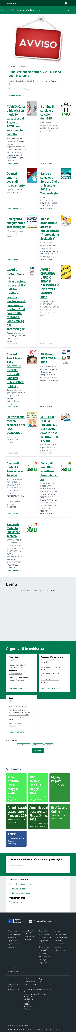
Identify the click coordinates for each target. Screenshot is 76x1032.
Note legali (42, 959)
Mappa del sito (12, 1020)
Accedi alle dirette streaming (61, 939)
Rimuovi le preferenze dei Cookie (18, 1025)
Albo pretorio (12, 947)
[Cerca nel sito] (68, 10)
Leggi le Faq (43, 963)
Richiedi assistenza (14, 934)
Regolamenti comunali (43, 942)
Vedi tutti (38, 750)
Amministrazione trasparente (29, 938)
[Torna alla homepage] (42, 921)
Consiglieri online (60, 934)
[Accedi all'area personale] (67, 3)
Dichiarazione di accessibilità (44, 948)
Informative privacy (45, 937)
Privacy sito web (44, 934)
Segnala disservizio (14, 944)
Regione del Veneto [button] (11, 3)
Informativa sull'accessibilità (44, 955)
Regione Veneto (13, 971)
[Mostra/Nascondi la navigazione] (2, 10)
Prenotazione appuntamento (13, 939)
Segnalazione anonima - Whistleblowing (60, 947)
